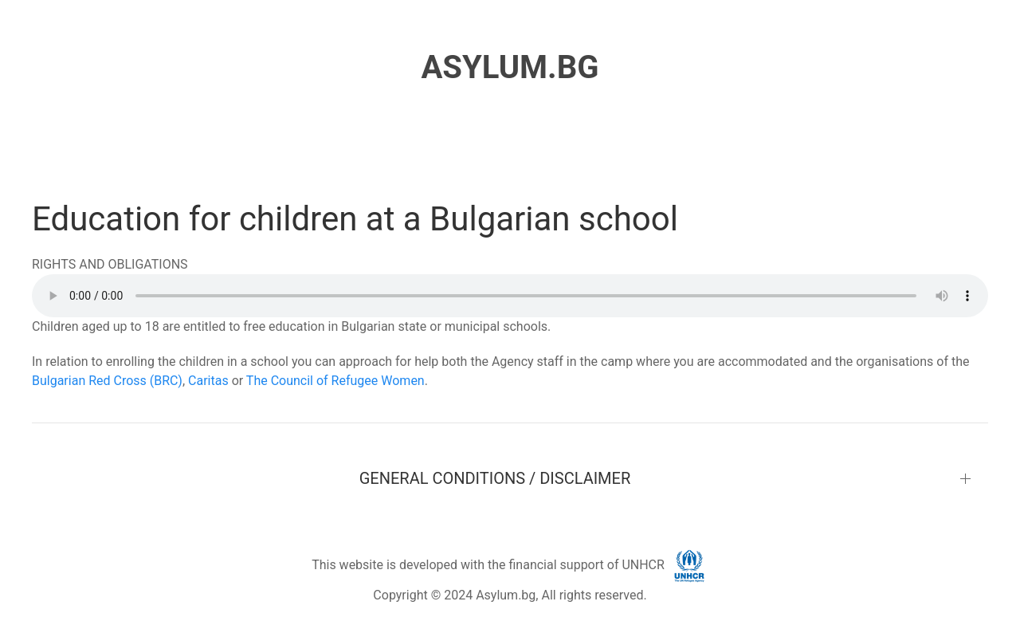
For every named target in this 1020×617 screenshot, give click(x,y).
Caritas (208, 380)
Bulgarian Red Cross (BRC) (107, 380)
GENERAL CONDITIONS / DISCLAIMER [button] (495, 478)
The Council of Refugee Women (335, 380)
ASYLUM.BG (509, 67)
